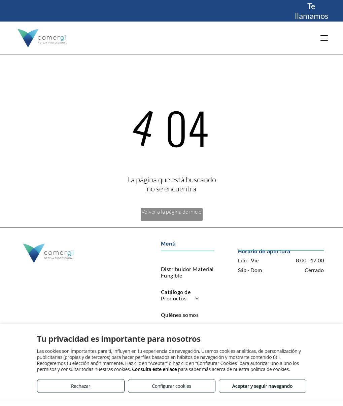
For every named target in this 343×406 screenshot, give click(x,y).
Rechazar (80, 386)
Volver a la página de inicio (171, 211)
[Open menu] (324, 38)
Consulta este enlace (154, 369)
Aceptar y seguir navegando (262, 386)
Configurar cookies (171, 386)
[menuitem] (187, 272)
